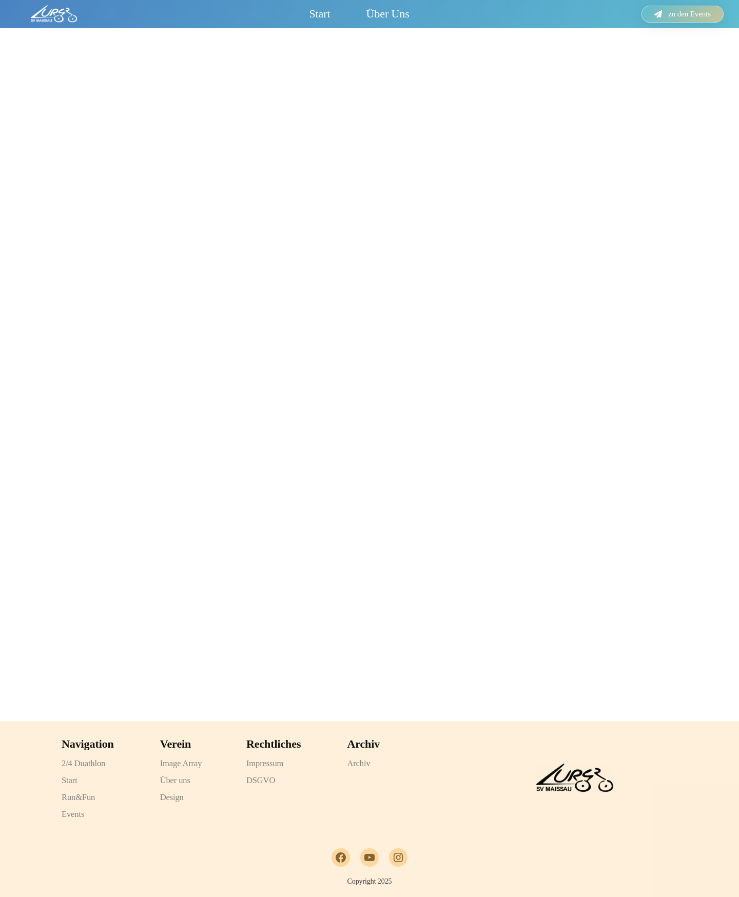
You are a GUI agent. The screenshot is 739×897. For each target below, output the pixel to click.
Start (319, 13)
